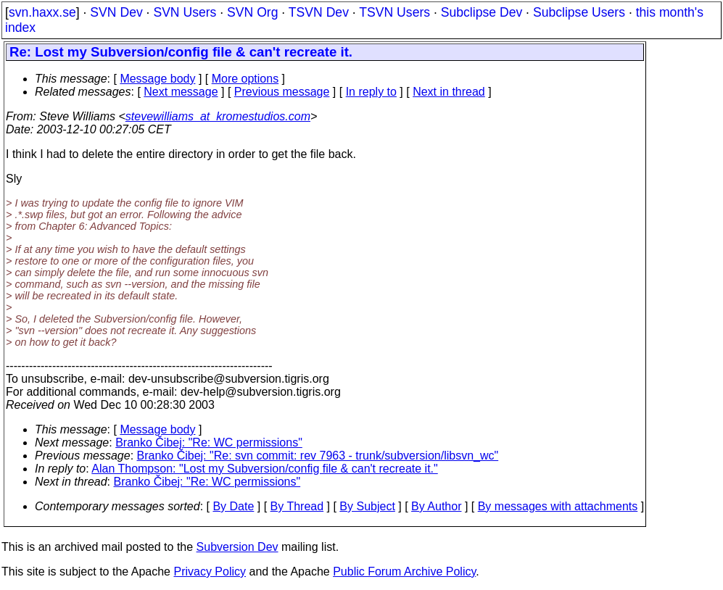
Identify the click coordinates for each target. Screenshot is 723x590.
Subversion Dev (237, 547)
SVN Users (184, 12)
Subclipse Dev (481, 12)
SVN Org (252, 12)
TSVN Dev (319, 12)
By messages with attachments (558, 506)
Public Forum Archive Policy (404, 571)
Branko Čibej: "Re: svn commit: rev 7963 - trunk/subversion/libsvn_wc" (318, 455)
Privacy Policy (209, 571)
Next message (181, 92)
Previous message (282, 92)
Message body (157, 78)
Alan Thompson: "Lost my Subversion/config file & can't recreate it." (264, 468)
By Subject (366, 506)
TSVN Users (394, 12)
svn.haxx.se (42, 12)
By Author (436, 506)
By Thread (297, 506)
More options (245, 78)
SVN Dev (116, 12)
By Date (233, 506)
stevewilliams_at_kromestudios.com (217, 116)
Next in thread (449, 92)
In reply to (371, 92)
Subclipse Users (579, 12)
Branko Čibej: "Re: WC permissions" (208, 442)
